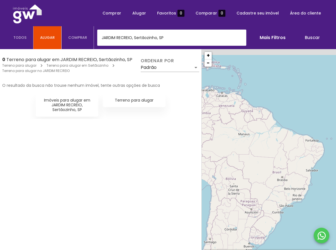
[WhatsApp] (321, 235)
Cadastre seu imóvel (258, 13)
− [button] (208, 62)
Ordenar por (157, 61)
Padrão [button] (149, 67)
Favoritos (170, 13)
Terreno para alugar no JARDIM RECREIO (36, 70)
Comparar (210, 13)
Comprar (112, 13)
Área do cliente (305, 13)
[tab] (20, 37)
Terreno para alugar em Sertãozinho (77, 65)
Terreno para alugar (19, 65)
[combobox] (171, 38)
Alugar (139, 13)
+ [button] (208, 55)
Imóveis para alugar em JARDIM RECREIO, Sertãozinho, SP (67, 104)
